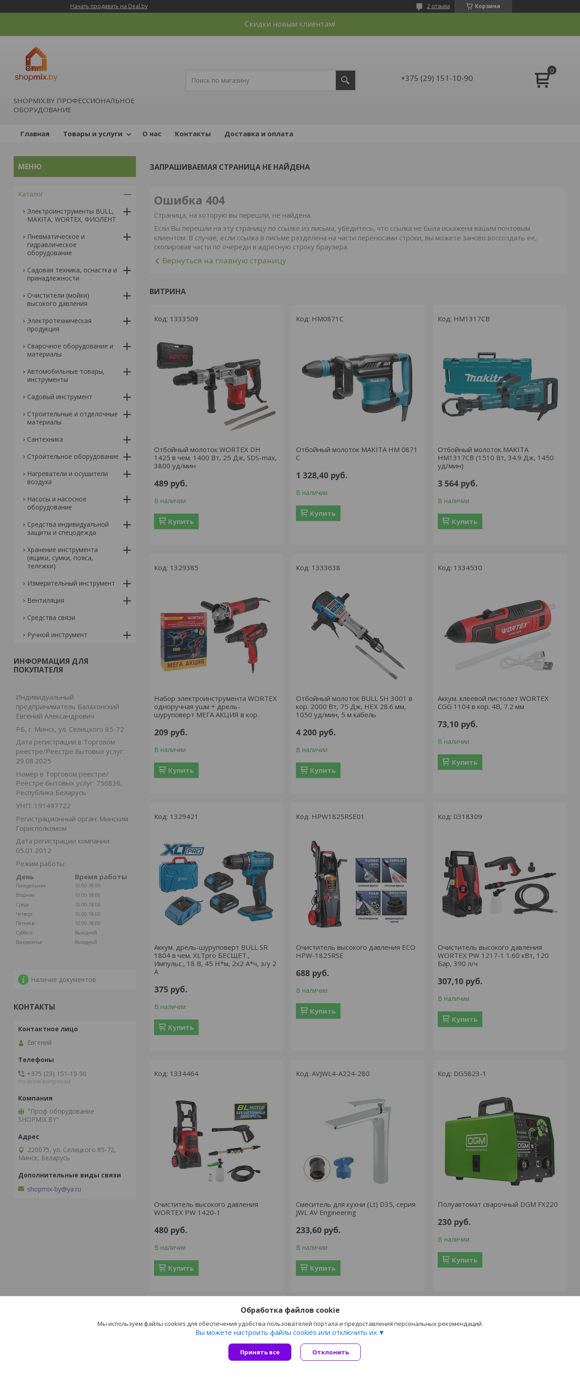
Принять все (260, 1352)
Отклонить (330, 1352)
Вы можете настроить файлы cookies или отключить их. (286, 1332)
